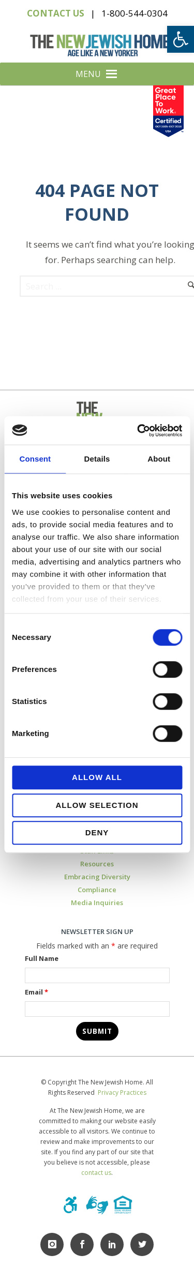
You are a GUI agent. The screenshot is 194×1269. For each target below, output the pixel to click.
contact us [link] (96, 1172)
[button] (88, 74)
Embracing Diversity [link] (97, 876)
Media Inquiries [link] (97, 902)
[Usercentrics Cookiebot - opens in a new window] (138, 430)
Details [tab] (97, 458)
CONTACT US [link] (55, 13)
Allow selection (97, 805)
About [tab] (158, 458)
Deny (97, 832)
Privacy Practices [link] (122, 1092)
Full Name (41, 958)
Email (36, 992)
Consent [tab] (35, 458)
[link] (180, 39)
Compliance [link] (97, 889)
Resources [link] (97, 863)
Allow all (97, 777)
